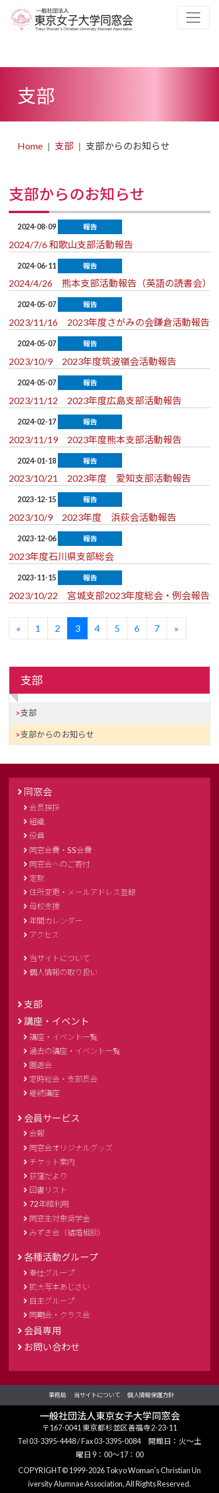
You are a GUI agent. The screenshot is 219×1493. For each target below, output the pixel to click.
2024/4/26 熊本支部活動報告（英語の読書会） (110, 282)
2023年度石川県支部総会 (61, 556)
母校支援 (44, 906)
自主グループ (51, 1301)
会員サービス (52, 1117)
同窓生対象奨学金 (59, 1218)
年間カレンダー (55, 920)
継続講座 (44, 1093)
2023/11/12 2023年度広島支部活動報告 (95, 400)
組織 (36, 821)
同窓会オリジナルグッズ (71, 1148)
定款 (36, 878)
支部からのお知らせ (57, 734)
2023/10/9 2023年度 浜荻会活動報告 (92, 517)
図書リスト (48, 1190)
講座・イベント (56, 1020)
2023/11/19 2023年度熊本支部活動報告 (95, 439)
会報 (36, 1133)
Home (30, 145)
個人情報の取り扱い (63, 972)
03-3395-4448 (53, 1441)
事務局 (57, 1394)
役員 (36, 835)
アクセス (44, 934)
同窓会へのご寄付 (59, 864)
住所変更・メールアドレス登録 (82, 892)
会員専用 (42, 1330)
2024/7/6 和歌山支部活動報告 (71, 244)
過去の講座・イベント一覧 (74, 1051)
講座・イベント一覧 (63, 1037)
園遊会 (40, 1065)
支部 (64, 145)
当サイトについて (59, 958)
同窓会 (38, 791)
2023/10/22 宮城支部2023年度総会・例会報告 (109, 595)
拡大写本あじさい (59, 1287)
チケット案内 (52, 1162)
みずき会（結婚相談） (67, 1232)
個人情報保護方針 (150, 1394)
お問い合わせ (52, 1346)
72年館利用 (49, 1204)
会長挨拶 (44, 807)
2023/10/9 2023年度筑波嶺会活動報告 (92, 361)
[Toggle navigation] (193, 17)
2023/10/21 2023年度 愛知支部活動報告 (100, 477)
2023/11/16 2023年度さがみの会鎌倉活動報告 (109, 322)
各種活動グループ (61, 1256)
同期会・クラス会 (59, 1315)
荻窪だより (48, 1176)
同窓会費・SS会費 (60, 850)
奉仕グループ (51, 1273)
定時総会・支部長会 (63, 1079)
